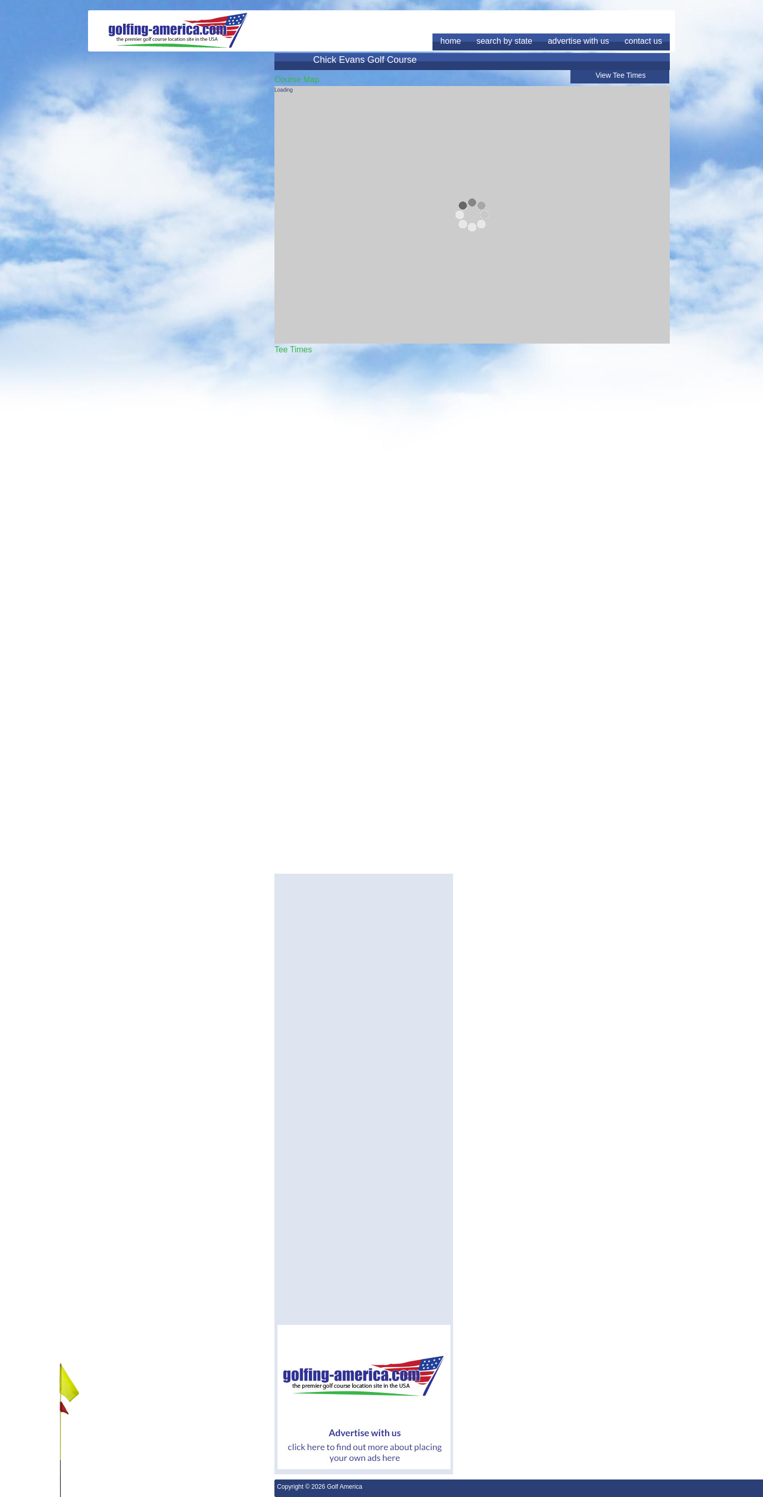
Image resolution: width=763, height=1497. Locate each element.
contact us (643, 41)
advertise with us (578, 41)
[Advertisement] (364, 949)
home (450, 41)
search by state (504, 41)
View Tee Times (621, 75)
